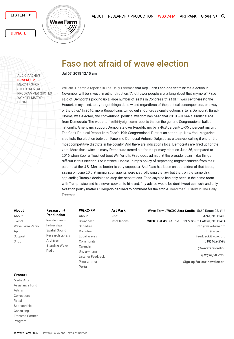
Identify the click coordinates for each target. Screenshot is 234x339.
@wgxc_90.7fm (212, 255)
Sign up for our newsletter (203, 262)
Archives (52, 240)
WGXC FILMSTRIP (28, 98)
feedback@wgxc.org (210, 236)
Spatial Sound (56, 230)
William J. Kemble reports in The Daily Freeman (98, 88)
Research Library (58, 235)
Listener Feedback (92, 257)
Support (19, 236)
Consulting (21, 311)
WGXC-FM (167, 15)
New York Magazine (199, 133)
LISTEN (21, 15)
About (18, 216)
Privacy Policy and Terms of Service (65, 333)
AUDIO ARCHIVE (27, 75)
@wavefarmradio (211, 248)
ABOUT (98, 15)
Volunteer (86, 231)
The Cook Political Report (81, 133)
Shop (17, 241)
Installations (120, 221)
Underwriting (88, 251)
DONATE (20, 33)
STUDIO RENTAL (27, 89)
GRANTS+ (209, 15)
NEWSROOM (24, 80)
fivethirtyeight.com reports (128, 122)
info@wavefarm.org (211, 226)
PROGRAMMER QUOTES (33, 93)
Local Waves (88, 236)
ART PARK (188, 15)
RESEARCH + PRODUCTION (131, 15)
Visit (114, 216)
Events (18, 221)
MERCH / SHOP (26, 84)
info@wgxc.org (214, 231)
